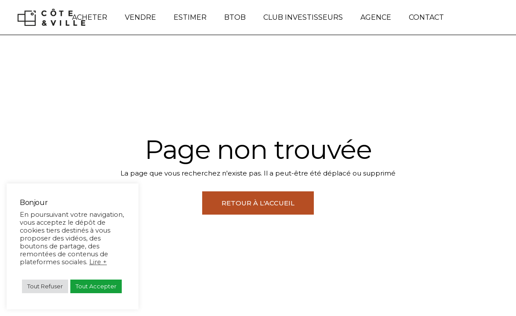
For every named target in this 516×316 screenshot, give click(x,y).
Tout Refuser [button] (45, 286)
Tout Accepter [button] (96, 286)
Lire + (98, 262)
